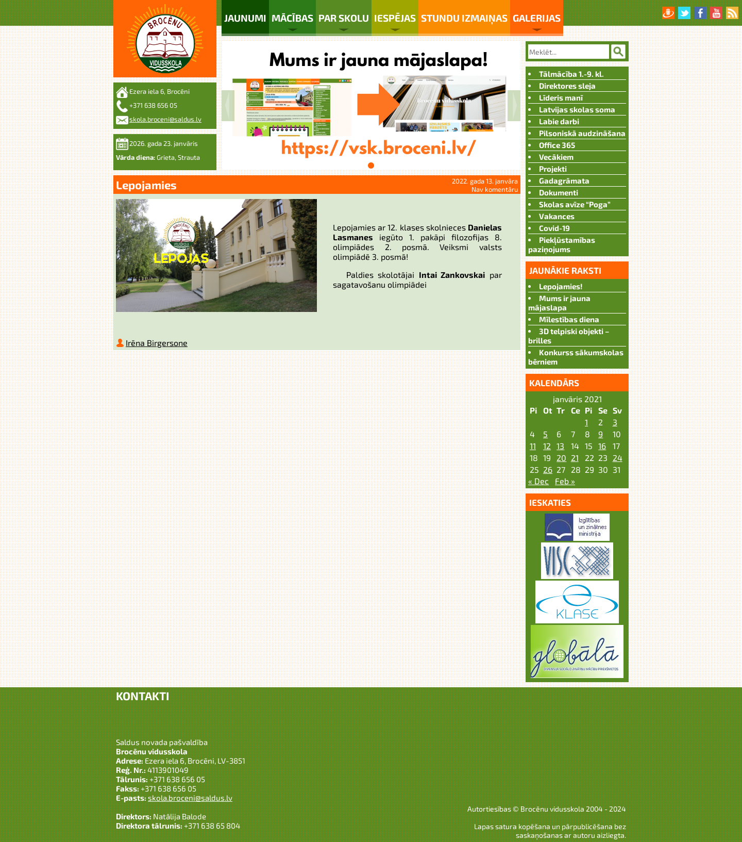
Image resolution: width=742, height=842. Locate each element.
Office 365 (557, 145)
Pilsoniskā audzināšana (582, 133)
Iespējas (395, 18)
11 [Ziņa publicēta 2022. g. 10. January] (533, 446)
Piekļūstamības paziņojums (561, 244)
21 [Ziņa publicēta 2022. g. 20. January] (575, 458)
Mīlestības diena (569, 319)
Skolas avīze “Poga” (575, 204)
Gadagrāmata (564, 180)
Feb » (565, 481)
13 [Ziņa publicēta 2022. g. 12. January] (560, 446)
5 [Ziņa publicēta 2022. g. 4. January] (545, 434)
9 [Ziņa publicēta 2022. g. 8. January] (600, 434)
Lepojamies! (561, 286)
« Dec (538, 481)
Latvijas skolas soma (577, 109)
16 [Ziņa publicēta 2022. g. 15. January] (602, 446)
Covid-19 (554, 228)
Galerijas (537, 18)
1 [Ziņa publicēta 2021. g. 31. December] (586, 422)
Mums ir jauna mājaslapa (559, 302)
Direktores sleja (567, 85)
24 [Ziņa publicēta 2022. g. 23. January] (617, 458)
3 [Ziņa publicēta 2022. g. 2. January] (615, 422)
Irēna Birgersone (157, 345)
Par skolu (343, 18)
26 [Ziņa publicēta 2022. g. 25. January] (547, 469)
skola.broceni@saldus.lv (165, 119)
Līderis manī (561, 97)
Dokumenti (558, 192)
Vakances (557, 216)
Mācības (292, 18)
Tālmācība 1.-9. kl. (571, 73)
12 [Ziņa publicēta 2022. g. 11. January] (547, 446)
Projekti (553, 168)
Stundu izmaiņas (464, 18)
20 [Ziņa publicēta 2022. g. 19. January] (561, 458)
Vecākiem (556, 156)
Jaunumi (245, 18)
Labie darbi (559, 121)
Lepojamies (146, 184)
